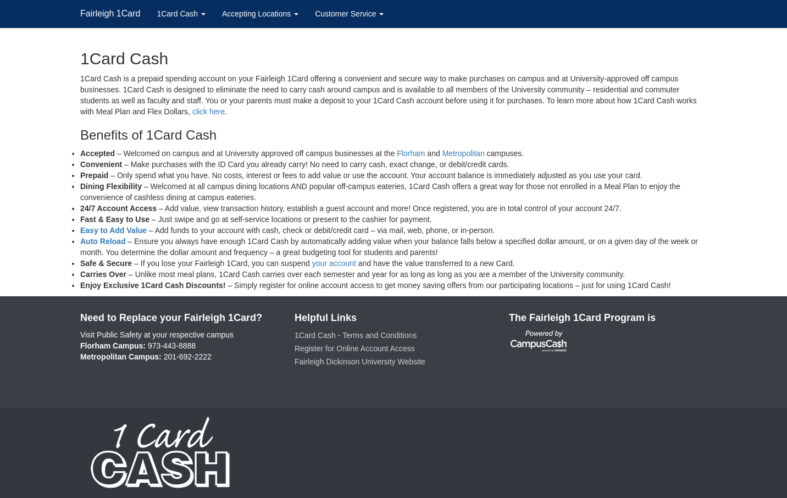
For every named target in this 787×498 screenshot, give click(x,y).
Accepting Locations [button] (260, 13)
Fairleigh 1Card (110, 13)
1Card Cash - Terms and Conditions (356, 335)
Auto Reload (102, 241)
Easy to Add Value (113, 230)
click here (208, 111)
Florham (411, 153)
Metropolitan (463, 153)
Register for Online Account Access (355, 348)
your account (334, 263)
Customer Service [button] (349, 13)
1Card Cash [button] (181, 13)
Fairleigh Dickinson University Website (360, 361)
